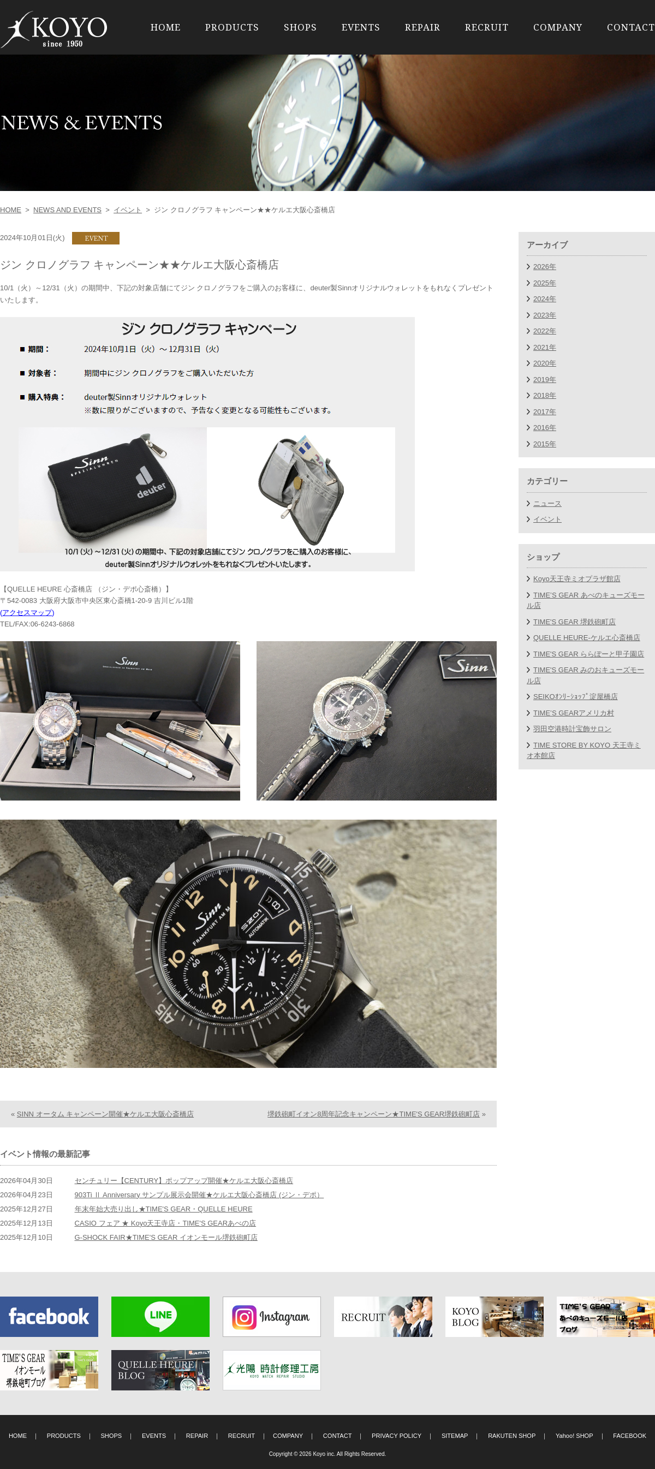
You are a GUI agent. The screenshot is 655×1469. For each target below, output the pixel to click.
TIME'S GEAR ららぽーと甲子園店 (588, 654)
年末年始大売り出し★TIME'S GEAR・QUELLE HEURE (164, 1209)
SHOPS (300, 27)
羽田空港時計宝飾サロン (572, 729)
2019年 (544, 379)
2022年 (544, 331)
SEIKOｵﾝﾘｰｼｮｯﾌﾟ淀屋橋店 (575, 696)
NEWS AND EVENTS (67, 210)
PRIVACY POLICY (396, 1435)
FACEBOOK (629, 1435)
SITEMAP (455, 1435)
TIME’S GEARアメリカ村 (573, 713)
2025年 (544, 283)
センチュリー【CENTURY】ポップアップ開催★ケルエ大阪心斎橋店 (184, 1181)
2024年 (544, 299)
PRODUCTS (232, 27)
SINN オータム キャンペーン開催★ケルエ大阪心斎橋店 (105, 1114)
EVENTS (361, 27)
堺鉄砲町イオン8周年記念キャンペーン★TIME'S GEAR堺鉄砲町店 (373, 1114)
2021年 (544, 347)
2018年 (544, 395)
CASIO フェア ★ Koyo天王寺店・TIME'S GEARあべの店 (166, 1223)
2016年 (544, 427)
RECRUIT (487, 27)
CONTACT (631, 27)
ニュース (547, 503)
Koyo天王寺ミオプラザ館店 (577, 579)
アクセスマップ (27, 612)
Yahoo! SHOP (574, 1435)
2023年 (544, 315)
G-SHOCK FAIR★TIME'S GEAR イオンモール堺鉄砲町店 (166, 1237)
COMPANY (557, 27)
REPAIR (422, 27)
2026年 (544, 266)
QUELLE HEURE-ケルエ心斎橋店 (586, 638)
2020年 (544, 363)
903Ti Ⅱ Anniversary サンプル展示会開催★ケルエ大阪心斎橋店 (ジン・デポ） (199, 1195)
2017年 (544, 412)
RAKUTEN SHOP (511, 1435)
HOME (166, 27)
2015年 (544, 444)
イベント (128, 210)
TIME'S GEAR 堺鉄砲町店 (574, 622)
